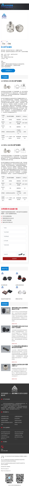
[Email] (14, 232)
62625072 (18, 463)
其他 (2, 424)
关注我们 (5, 441)
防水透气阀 (17, 418)
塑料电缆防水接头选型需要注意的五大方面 (20, 308)
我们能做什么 (6, 412)
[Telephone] (14, 236)
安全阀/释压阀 (4, 285)
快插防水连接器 (4, 420)
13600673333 (3, 461)
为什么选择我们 (6, 427)
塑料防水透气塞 (19, 299)
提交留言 (14, 258)
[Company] (14, 240)
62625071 (14, 463)
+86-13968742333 (6, 459)
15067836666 (12, 459)
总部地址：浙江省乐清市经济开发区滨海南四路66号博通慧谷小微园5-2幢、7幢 (14, 457)
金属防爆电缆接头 (18, 416)
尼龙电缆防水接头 (5, 418)
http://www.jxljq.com (5, 468)
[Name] (14, 227)
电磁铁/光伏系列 (18, 422)
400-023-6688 (24, 11)
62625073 (22, 463)
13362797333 (22, 459)
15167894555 (8, 461)
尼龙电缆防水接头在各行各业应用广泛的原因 (20, 327)
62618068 (11, 463)
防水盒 (16, 424)
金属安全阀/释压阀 (20, 285)
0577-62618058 (6, 463)
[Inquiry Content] (14, 247)
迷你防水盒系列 (18, 420)
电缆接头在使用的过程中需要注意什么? (20, 365)
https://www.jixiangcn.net (5, 470)
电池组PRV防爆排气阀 (6, 299)
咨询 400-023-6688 (4, 450)
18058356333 (17, 459)
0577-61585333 (7, 466)
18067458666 (13, 461)
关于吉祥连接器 (6, 399)
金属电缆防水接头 (5, 416)
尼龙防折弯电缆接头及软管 (7, 422)
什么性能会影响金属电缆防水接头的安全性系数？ (20, 346)
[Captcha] (9, 254)
